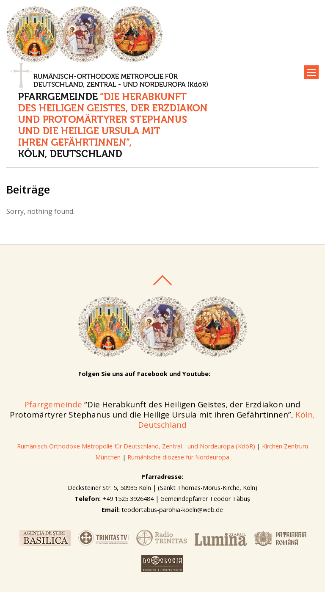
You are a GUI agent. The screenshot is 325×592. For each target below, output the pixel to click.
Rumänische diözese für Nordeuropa (178, 457)
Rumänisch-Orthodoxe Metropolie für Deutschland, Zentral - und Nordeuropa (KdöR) (136, 446)
